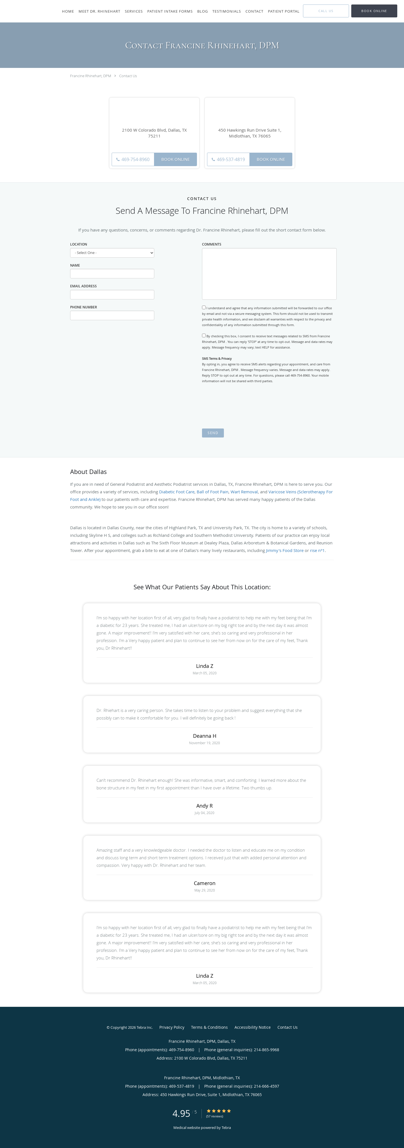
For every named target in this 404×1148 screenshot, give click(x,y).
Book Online (175, 159)
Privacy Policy (171, 1027)
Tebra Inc (144, 1027)
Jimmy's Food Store (285, 550)
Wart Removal (244, 491)
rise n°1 (317, 550)
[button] (374, 10)
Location (78, 244)
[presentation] (244, 406)
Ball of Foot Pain (212, 491)
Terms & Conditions (209, 1027)
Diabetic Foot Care (176, 491)
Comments (211, 244)
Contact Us (128, 75)
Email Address (83, 286)
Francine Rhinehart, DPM (90, 75)
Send (213, 432)
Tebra (226, 1127)
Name (75, 265)
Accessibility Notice (253, 1027)
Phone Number (83, 307)
